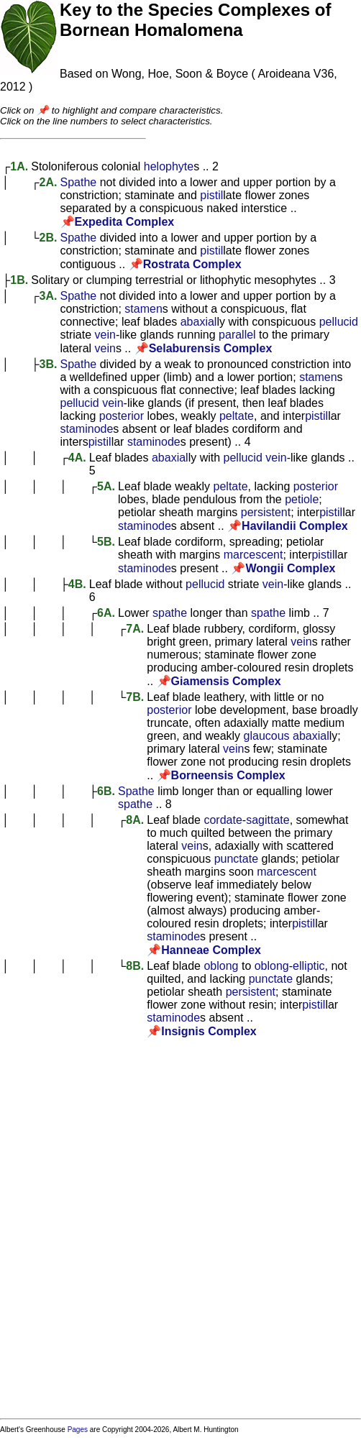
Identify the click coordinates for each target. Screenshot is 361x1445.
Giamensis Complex (226, 681)
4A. (77, 457)
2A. (49, 182)
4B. (77, 584)
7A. (135, 629)
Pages (78, 1429)
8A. (135, 820)
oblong (221, 966)
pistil (211, 195)
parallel (237, 335)
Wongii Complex (290, 568)
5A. (106, 486)
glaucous (267, 736)
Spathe (78, 182)
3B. (49, 364)
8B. (135, 966)
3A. (49, 296)
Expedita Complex (125, 222)
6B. (106, 791)
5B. (106, 542)
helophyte (168, 166)
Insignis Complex (208, 1031)
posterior (121, 416)
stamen (143, 309)
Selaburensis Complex (211, 348)
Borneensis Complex (228, 775)
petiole (302, 499)
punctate (236, 859)
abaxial (198, 322)
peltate (236, 416)
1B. (19, 280)
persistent (266, 512)
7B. (135, 697)
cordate (223, 820)
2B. (49, 237)
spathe (169, 613)
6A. (106, 613)
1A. (19, 166)
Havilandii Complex (295, 526)
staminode (87, 429)
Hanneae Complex (211, 950)
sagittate (267, 820)
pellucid (338, 322)
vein (105, 335)
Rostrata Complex (192, 264)
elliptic (308, 966)
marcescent (253, 555)
